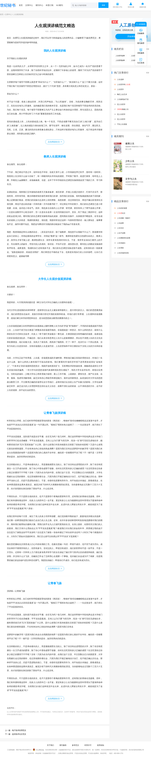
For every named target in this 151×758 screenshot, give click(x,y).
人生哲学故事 (120, 56)
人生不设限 (121, 233)
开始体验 (131, 36)
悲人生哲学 (121, 104)
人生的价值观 (122, 208)
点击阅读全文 (54, 142)
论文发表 (140, 61)
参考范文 (75, 745)
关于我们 (50, 745)
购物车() (143, 7)
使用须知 (100, 745)
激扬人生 (123, 109)
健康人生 (129, 143)
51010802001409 (51, 750)
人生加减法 (121, 243)
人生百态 (120, 228)
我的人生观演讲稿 (55, 50)
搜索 (103, 5)
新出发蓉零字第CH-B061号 (81, 750)
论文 (121, 213)
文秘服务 (140, 31)
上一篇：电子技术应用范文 (15, 730)
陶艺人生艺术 (122, 94)
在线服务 (140, 24)
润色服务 (140, 51)
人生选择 (120, 79)
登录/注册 (131, 7)
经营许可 (87, 745)
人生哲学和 (123, 84)
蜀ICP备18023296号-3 (23, 750)
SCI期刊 (59, 5)
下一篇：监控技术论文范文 (15, 734)
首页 (21, 5)
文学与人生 (131, 179)
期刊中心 (39, 5)
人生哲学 (120, 89)
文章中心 (29, 5)
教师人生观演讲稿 (55, 156)
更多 (147, 49)
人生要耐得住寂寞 (123, 238)
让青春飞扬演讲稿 (55, 412)
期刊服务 (63, 745)
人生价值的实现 (123, 253)
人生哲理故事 (120, 60)
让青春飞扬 (55, 583)
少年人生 (129, 161)
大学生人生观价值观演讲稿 (54, 279)
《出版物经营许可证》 (48, 753)
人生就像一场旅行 (123, 218)
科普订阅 (49, 5)
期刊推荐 (140, 41)
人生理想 (120, 248)
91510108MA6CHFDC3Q (109, 750)
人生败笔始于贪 (123, 99)
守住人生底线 (122, 124)
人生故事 (120, 223)
